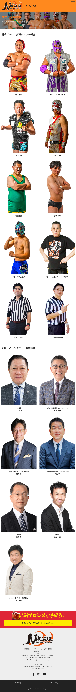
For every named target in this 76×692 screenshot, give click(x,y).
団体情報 (18, 683)
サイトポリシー (56, 683)
